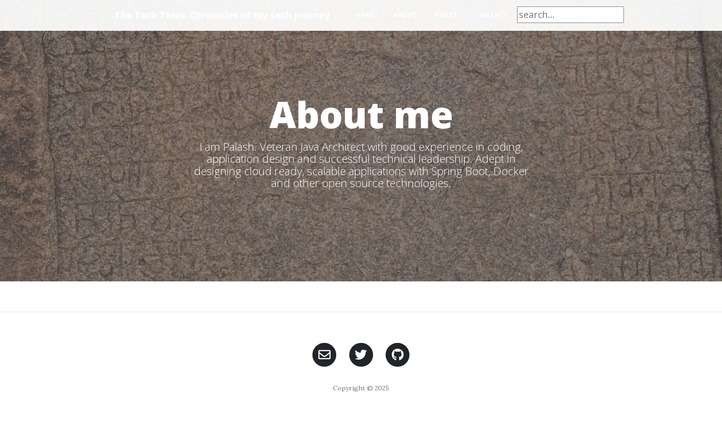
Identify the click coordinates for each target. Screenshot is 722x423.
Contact (492, 15)
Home (365, 15)
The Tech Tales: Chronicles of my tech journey (222, 15)
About (405, 15)
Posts (446, 15)
